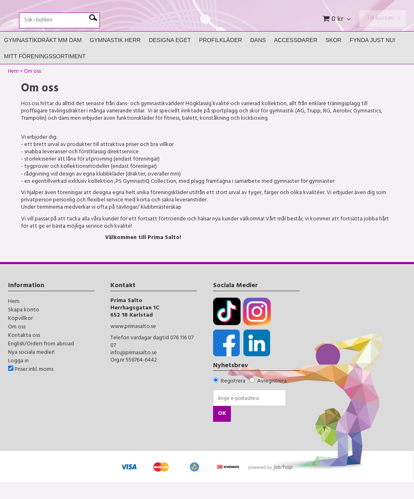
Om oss (32, 89)
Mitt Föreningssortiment (45, 73)
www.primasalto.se (133, 343)
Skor (333, 57)
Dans (258, 57)
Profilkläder (220, 57)
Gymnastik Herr (115, 57)
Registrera (233, 398)
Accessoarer (295, 57)
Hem (13, 89)
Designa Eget (170, 57)
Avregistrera (272, 398)
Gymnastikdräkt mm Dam (43, 57)
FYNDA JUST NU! (372, 57)
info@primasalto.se (133, 369)
